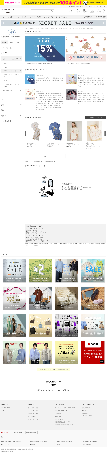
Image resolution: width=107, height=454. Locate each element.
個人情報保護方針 (11, 449)
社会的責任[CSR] (22, 449)
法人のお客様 (59, 419)
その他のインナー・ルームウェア (11, 85)
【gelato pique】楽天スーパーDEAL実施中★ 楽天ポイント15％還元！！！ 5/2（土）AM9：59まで (49, 80)
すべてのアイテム (33, 419)
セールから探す (32, 416)
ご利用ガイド (59, 413)
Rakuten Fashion (34, 28)
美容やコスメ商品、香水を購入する (39, 441)
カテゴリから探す (33, 413)
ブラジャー (7, 67)
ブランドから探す (33, 408)
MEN (11, 42)
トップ (26, 28)
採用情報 (30, 449)
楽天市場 (102, 6)
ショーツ (6, 63)
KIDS (18, 42)
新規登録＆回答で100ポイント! (78, 6)
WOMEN (4, 42)
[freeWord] (11, 48)
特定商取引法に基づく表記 (62, 422)
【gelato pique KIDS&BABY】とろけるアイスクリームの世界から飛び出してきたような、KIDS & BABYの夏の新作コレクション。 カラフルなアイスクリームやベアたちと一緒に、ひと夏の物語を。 (91, 82)
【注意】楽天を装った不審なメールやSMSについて (53, 369)
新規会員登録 (86, 408)
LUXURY (3, 410)
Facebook (85, 410)
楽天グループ (92, 6)
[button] (36, 136)
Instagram (85, 413)
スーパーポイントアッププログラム (65, 408)
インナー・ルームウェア (10, 59)
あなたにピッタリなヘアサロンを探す (11, 441)
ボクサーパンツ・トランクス (11, 75)
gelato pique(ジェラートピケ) (49, 28)
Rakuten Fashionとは (61, 410)
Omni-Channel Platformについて (64, 425)
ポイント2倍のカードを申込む (64, 441)
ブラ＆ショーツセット (10, 71)
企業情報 (3, 449)
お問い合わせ (59, 416)
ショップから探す (33, 410)
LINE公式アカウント (88, 415)
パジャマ (6, 80)
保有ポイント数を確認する (90, 441)
